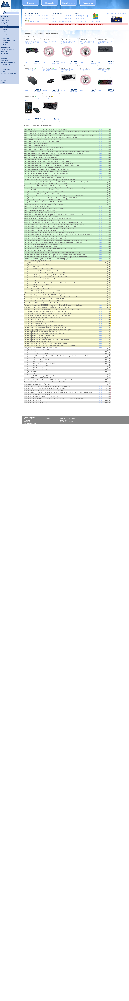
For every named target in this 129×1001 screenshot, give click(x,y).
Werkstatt (3, 80)
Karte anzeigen (95, 21)
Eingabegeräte (5, 27)
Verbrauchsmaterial (6, 76)
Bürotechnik (4, 18)
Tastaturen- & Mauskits (9, 40)
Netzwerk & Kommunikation (8, 62)
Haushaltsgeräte (5, 51)
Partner (48, 418)
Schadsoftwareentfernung (67, 421)
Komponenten (5, 53)
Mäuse (5, 29)
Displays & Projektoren (7, 23)
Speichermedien (5, 69)
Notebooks (49, 3)
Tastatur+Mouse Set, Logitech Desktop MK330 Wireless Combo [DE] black (68, 70)
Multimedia (4, 58)
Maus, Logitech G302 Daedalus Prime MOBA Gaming (50, 70)
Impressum (27, 421)
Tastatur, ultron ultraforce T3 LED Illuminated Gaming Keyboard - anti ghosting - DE (105, 70)
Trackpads (6, 45)
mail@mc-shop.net (65, 21)
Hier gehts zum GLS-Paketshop (116, 13)
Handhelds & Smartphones (8, 49)
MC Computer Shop (82, 16)
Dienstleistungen (68, 3)
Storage (3, 71)
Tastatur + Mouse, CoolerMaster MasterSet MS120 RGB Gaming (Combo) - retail (32, 42)
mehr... (27, 62)
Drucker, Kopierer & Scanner (8, 25)
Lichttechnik (4, 56)
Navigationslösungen (6, 60)
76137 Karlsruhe (81, 21)
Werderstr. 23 (80, 18)
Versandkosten (28, 420)
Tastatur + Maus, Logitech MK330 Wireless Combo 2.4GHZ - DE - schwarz (87, 42)
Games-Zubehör (5, 47)
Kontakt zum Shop (29, 419)
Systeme (30, 3)
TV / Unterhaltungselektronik (8, 73)
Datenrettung (63, 420)
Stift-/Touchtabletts (8, 36)
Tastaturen (6, 38)
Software (3, 67)
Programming (87, 3)
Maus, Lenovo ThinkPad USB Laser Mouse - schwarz (31, 70)
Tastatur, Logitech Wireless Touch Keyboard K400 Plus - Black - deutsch (105, 42)
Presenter (5, 31)
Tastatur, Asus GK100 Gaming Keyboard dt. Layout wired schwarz (68, 42)
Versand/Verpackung (6, 78)
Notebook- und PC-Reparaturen (68, 418)
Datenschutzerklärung (30, 423)
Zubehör (3, 82)
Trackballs (5, 42)
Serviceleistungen (6, 65)
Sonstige (5, 34)
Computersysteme (6, 20)
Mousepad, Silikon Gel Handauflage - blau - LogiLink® (86, 70)
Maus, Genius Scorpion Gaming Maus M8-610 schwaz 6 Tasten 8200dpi (32, 99)
